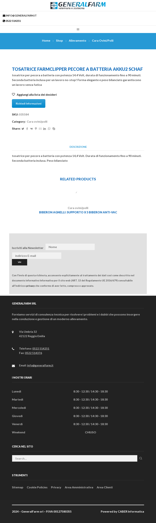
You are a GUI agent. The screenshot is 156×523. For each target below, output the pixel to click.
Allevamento (77, 40)
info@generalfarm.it (21, 15)
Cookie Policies (37, 487)
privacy (30, 285)
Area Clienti (105, 487)
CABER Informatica (131, 511)
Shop (59, 40)
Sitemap (17, 487)
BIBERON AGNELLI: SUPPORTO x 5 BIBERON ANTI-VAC (78, 212)
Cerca (140, 458)
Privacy (56, 487)
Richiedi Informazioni (28, 103)
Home (46, 40)
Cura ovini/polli (102, 40)
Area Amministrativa (79, 487)
